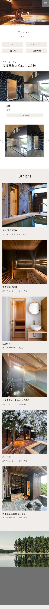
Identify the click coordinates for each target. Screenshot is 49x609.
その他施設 (36, 51)
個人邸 (13, 51)
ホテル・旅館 (36, 44)
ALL (13, 44)
